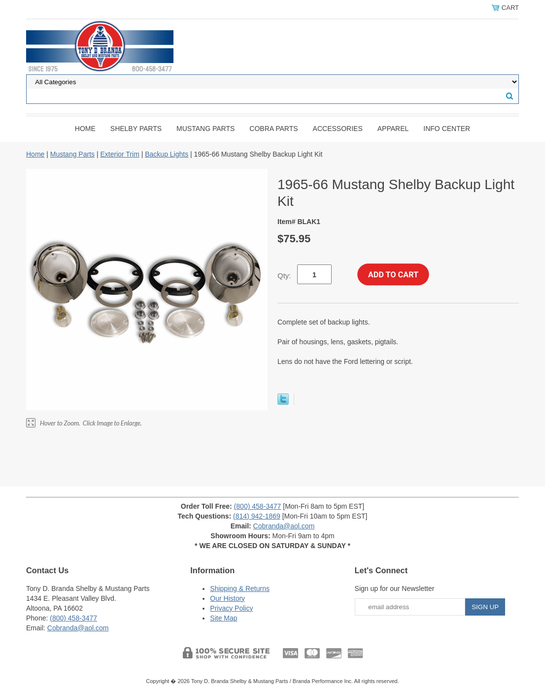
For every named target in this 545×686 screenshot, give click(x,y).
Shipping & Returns (240, 588)
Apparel (393, 128)
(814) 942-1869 (256, 516)
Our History (227, 598)
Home (85, 128)
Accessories (338, 128)
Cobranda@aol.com (284, 526)
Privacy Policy (231, 608)
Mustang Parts (205, 128)
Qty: (284, 275)
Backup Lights (166, 154)
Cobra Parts (273, 128)
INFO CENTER (446, 128)
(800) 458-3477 (257, 506)
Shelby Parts (136, 128)
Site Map (223, 618)
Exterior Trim (119, 154)
